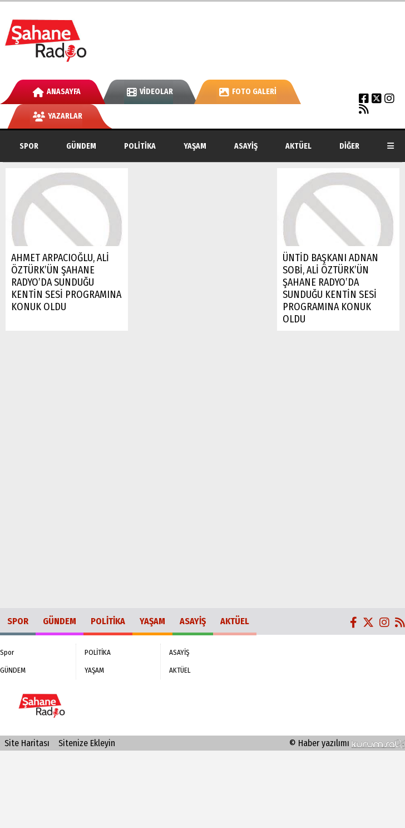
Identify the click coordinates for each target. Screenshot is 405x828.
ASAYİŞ (246, 146)
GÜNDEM (81, 146)
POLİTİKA (140, 146)
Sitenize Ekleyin (86, 743)
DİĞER (349, 146)
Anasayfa (57, 91)
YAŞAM (195, 146)
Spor (28, 146)
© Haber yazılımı (347, 743)
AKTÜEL (298, 146)
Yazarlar (57, 116)
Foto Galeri (247, 91)
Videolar (150, 91)
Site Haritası (27, 743)
